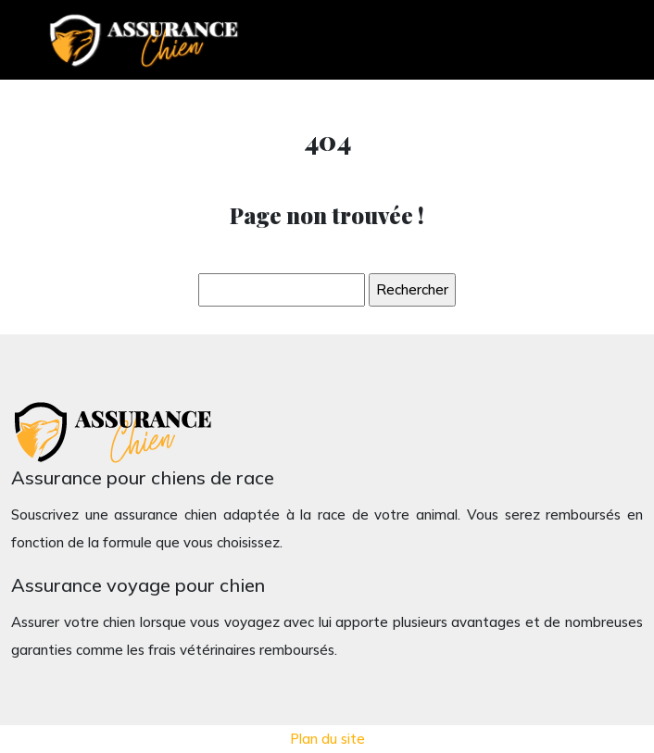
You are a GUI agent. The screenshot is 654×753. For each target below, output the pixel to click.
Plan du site (327, 738)
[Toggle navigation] (591, 40)
